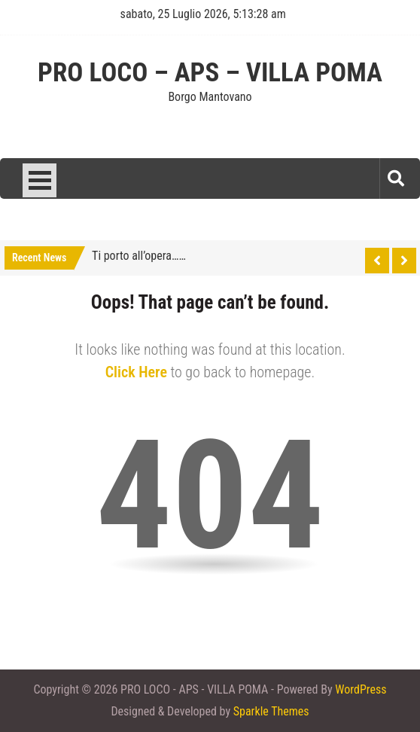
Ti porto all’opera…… (139, 256)
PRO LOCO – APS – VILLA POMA (210, 73)
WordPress (360, 689)
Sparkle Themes (271, 711)
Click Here (136, 372)
